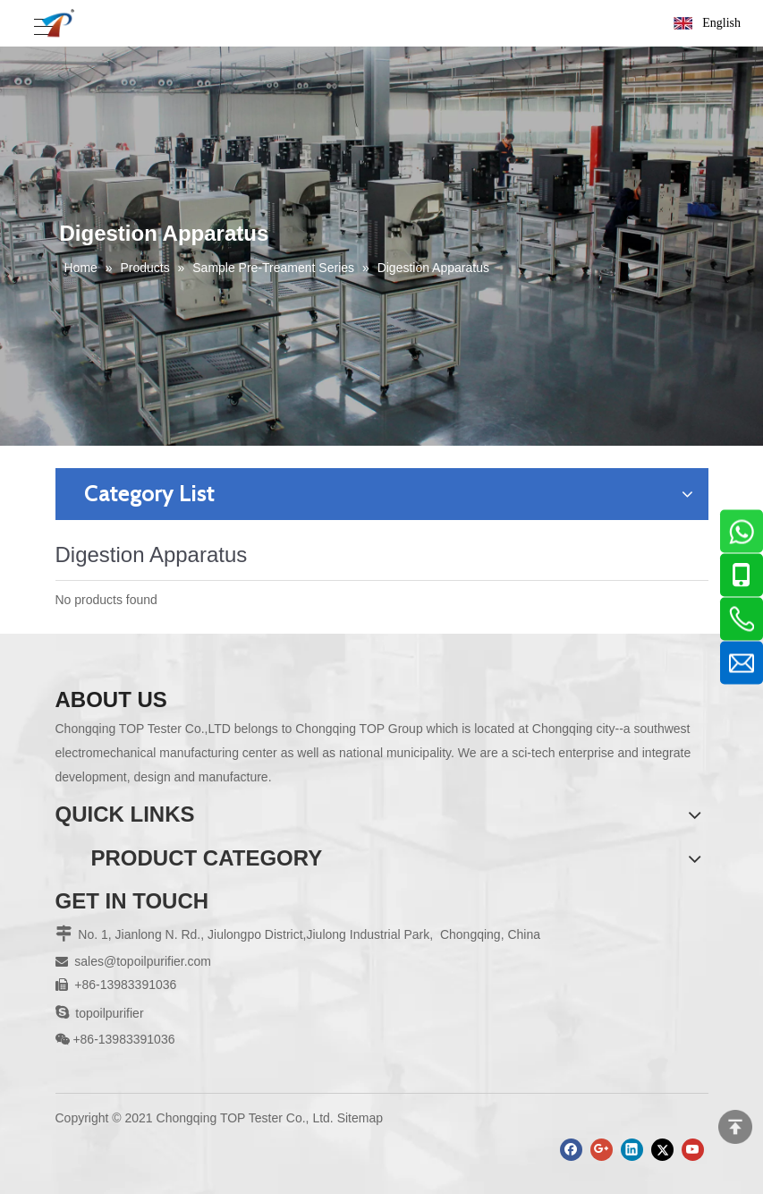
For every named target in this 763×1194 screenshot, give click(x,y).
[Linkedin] (632, 1150)
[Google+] (601, 1150)
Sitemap (360, 1118)
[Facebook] (571, 1150)
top (735, 1127)
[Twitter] (662, 1150)
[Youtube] (693, 1150)
